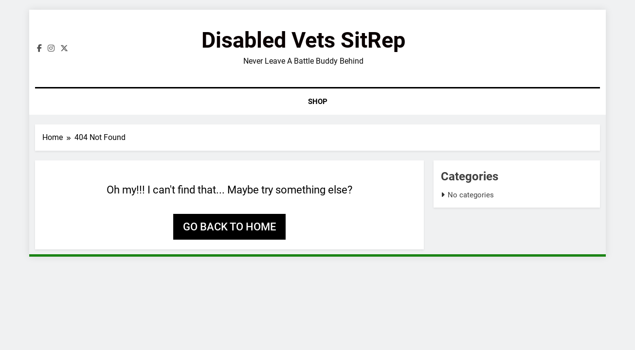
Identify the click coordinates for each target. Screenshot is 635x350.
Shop (317, 101)
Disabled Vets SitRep (303, 40)
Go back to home (229, 227)
